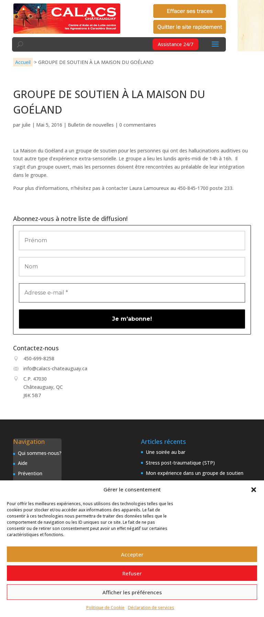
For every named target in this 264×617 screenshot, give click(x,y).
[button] (253, 489)
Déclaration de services (151, 607)
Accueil (23, 62)
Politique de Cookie (105, 607)
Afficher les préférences (132, 592)
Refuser (132, 573)
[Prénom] (132, 240)
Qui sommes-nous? (40, 453)
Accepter (132, 554)
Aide (23, 463)
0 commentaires (137, 124)
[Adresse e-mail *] (132, 292)
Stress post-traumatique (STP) (180, 462)
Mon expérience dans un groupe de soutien (194, 473)
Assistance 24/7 (175, 44)
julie (26, 124)
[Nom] (132, 266)
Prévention (30, 473)
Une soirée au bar (165, 452)
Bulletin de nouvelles (91, 124)
